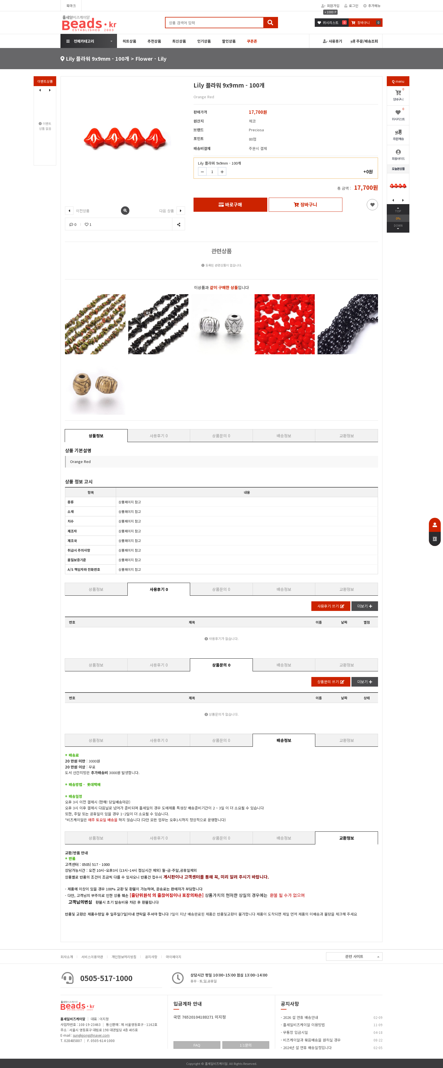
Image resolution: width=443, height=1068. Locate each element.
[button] (50, 90)
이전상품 (77, 210)
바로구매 (230, 204)
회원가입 (330, 5)
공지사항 (151, 956)
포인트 (199, 138)
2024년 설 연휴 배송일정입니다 (307, 1047)
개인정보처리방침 (124, 956)
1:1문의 (246, 1045)
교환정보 (346, 435)
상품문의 (221, 435)
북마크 (71, 5)
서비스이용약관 (92, 956)
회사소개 (66, 956)
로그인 (351, 5)
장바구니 (305, 204)
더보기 (364, 606)
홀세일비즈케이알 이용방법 (304, 1024)
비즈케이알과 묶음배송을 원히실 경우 (312, 1040)
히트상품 (129, 41)
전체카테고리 (80, 41)
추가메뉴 (372, 5)
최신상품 (179, 41)
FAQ (197, 1045)
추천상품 (154, 41)
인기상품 (204, 41)
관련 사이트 (362, 957)
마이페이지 (173, 956)
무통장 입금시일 (295, 1032)
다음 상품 (172, 210)
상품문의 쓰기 (330, 681)
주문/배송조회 (364, 41)
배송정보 (284, 435)
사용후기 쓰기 (330, 606)
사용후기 (332, 41)
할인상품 (229, 41)
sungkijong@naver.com (91, 1035)
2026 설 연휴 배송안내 (300, 1017)
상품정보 (96, 435)
